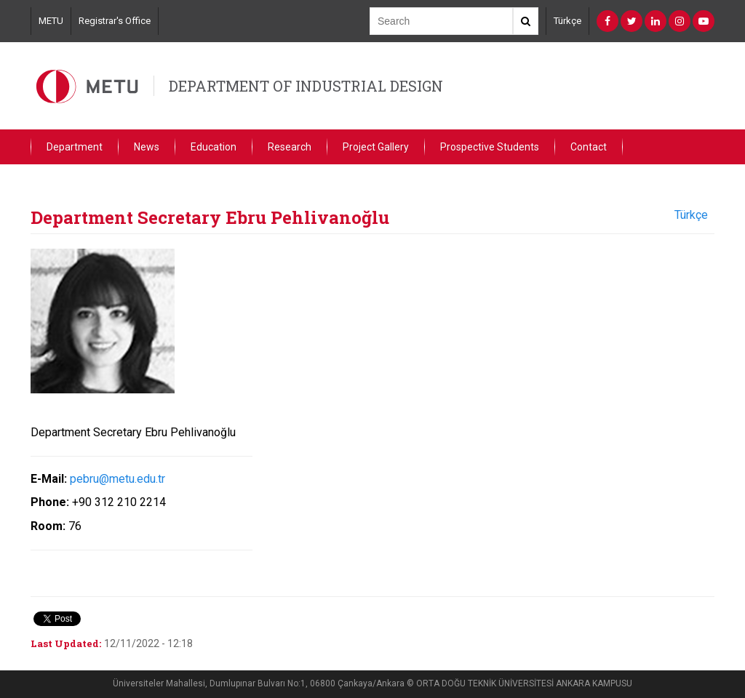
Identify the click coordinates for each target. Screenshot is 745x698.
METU (51, 20)
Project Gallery (376, 147)
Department (75, 147)
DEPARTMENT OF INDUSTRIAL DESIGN (306, 85)
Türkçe (567, 20)
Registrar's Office (115, 20)
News (146, 147)
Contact (588, 147)
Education (213, 147)
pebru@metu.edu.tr (117, 479)
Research (289, 147)
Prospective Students (489, 147)
